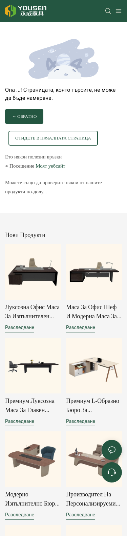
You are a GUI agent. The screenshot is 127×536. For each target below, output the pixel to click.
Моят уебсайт (50, 166)
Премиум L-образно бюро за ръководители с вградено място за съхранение (92, 405)
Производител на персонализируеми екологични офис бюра (91, 499)
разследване (19, 327)
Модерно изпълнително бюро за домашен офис (31, 499)
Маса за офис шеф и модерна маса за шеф (91, 312)
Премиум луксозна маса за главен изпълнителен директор (30, 405)
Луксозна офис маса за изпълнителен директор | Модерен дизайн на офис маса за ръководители (32, 312)
